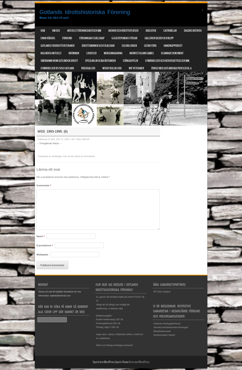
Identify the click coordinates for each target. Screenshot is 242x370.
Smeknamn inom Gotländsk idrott (59, 61)
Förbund (67, 38)
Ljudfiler (91, 53)
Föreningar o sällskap (91, 38)
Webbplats (42, 254)
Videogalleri (88, 68)
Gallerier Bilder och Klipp (159, 38)
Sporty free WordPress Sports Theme (110, 362)
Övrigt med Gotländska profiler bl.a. (171, 68)
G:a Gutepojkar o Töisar (124, 38)
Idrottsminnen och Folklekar (98, 46)
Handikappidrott (173, 46)
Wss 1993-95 (83, 139)
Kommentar (43, 185)
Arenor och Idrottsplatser (123, 31)
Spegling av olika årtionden (100, 61)
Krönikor (74, 53)
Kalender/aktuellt (51, 53)
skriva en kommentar (85, 156)
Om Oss (56, 31)
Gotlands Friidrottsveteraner (58, 46)
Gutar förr (150, 46)
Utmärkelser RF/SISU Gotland (57, 68)
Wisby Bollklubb (112, 68)
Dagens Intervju (193, 31)
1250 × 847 (69, 139)
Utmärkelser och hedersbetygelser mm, (167, 61)
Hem (43, 31)
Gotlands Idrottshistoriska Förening (85, 12)
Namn (40, 236)
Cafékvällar (170, 31)
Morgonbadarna (113, 53)
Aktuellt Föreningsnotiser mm (84, 31)
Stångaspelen (130, 61)
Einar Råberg (48, 38)
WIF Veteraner (136, 68)
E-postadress (44, 245)
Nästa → (57, 143)
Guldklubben (129, 46)
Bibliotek (151, 31)
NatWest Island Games (142, 53)
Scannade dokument (172, 53)
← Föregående (44, 143)
